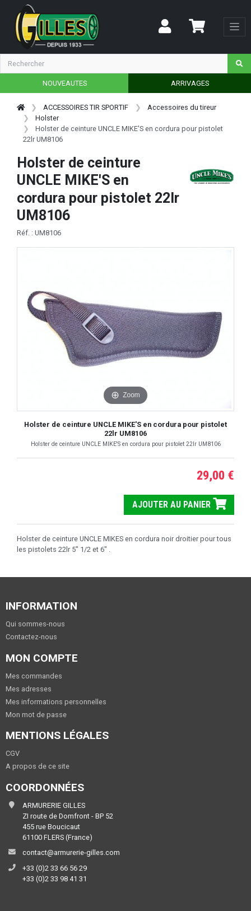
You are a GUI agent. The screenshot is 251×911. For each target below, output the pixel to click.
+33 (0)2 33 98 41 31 (54, 879)
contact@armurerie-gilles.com (71, 852)
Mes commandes (34, 676)
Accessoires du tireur (181, 107)
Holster (47, 118)
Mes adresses (29, 689)
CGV (13, 753)
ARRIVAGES (190, 83)
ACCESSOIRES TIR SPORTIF (85, 107)
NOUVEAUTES (65, 83)
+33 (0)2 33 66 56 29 (54, 868)
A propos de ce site (37, 766)
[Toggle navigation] (234, 26)
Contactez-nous (31, 637)
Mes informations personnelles (56, 702)
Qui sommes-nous (35, 624)
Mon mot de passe (36, 714)
